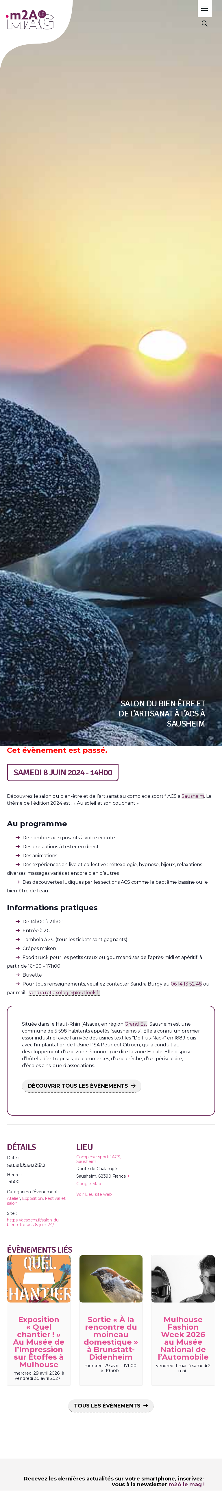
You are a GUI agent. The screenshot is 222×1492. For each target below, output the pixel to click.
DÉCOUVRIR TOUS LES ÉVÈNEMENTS (78, 1086)
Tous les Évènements (107, 1406)
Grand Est (136, 1024)
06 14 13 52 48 (186, 984)
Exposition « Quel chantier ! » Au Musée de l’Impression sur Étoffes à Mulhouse (38, 1342)
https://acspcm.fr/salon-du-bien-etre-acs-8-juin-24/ (33, 1222)
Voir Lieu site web (94, 1194)
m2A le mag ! (187, 1484)
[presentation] (39, 1279)
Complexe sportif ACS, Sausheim (98, 1159)
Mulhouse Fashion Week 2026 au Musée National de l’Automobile (183, 1338)
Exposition (32, 1198)
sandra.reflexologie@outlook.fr (64, 992)
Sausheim (193, 796)
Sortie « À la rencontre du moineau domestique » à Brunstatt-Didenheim (111, 1338)
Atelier (13, 1198)
